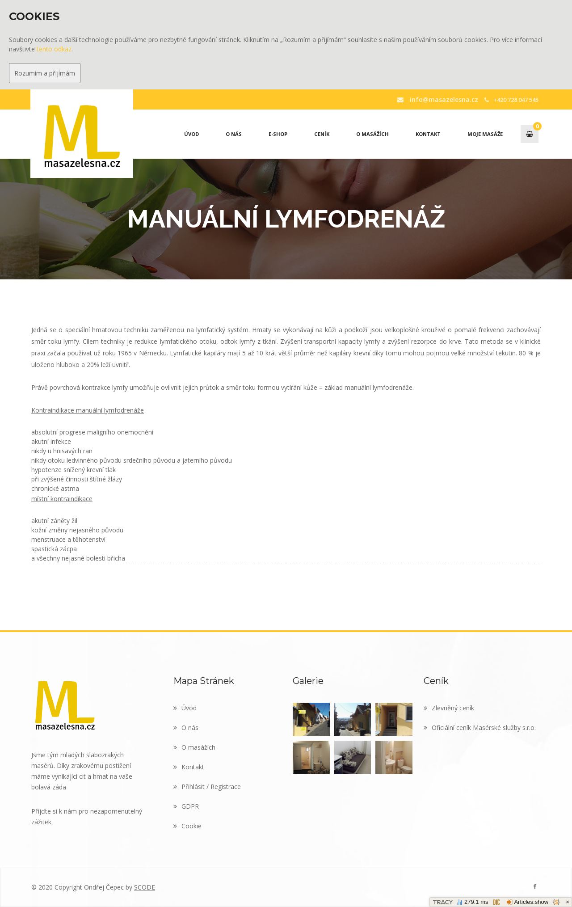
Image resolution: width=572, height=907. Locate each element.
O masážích (194, 747)
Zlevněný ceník (449, 708)
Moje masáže (485, 134)
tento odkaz (54, 49)
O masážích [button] (372, 134)
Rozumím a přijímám (44, 73)
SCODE (144, 887)
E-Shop (278, 134)
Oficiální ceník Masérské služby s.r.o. (480, 727)
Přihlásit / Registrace (207, 786)
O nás (234, 134)
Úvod (191, 134)
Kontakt (428, 134)
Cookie (187, 826)
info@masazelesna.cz (441, 99)
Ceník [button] (321, 134)
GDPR (186, 806)
